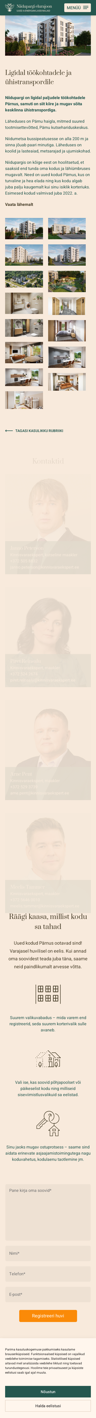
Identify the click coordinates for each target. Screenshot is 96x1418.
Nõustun (48, 1392)
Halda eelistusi (48, 1406)
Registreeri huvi (48, 1315)
